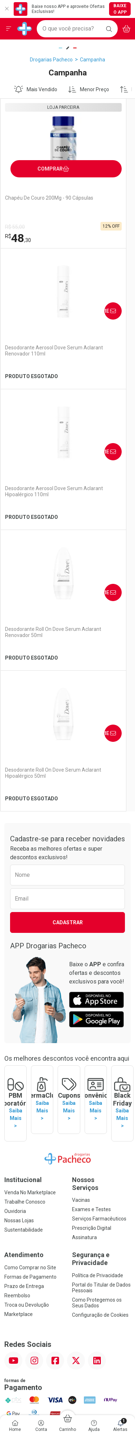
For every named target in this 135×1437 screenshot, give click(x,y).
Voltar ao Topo (67, 1207)
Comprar (52, 166)
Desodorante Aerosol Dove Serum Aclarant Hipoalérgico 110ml (29, 354)
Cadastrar (68, 641)
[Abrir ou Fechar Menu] (8, 28)
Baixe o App (120, 9)
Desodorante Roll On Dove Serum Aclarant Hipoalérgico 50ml (29, 494)
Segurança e (101, 969)
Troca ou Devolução (26, 1015)
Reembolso (17, 1006)
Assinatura (84, 948)
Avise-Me (118, 161)
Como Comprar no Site (30, 978)
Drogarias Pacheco (51, 59)
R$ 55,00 (15, 227)
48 (18, 238)
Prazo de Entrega (24, 997)
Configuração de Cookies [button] (100, 1025)
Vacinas (81, 910)
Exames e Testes (91, 920)
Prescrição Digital (91, 938)
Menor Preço (88, 89)
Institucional (23, 890)
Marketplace (18, 1025)
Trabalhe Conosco (24, 912)
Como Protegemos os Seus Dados (97, 1013)
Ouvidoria (15, 922)
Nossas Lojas (19, 931)
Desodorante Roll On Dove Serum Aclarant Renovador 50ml (96, 354)
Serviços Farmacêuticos (99, 929)
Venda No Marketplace (30, 903)
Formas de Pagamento (30, 987)
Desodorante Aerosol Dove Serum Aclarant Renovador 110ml (96, 204)
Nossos (101, 894)
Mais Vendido (35, 89)
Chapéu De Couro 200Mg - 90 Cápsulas (33, 201)
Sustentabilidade (23, 940)
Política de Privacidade (97, 986)
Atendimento (24, 965)
